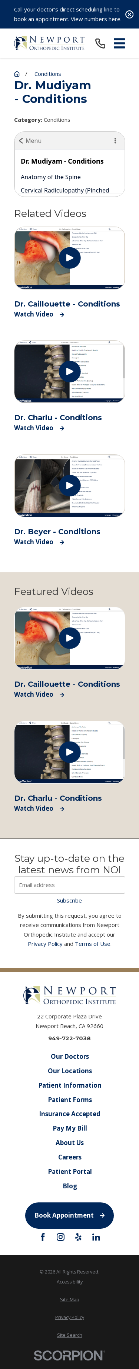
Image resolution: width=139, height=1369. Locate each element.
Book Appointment (69, 1215)
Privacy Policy (45, 943)
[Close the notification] (129, 14)
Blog (69, 1186)
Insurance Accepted (69, 1113)
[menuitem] (69, 1282)
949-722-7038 (69, 1038)
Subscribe (69, 900)
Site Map (69, 1299)
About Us (70, 1142)
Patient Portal (69, 1171)
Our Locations (69, 1071)
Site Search (69, 1335)
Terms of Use (92, 943)
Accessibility (70, 1282)
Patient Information (69, 1085)
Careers (69, 1157)
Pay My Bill (69, 1128)
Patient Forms (69, 1099)
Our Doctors (69, 1056)
